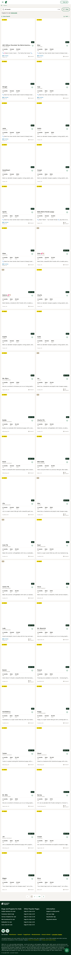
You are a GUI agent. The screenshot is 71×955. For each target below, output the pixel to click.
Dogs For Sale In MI (29, 922)
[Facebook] (3, 931)
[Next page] (43, 896)
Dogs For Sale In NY (29, 914)
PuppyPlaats (26, 934)
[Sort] (66, 16)
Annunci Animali (46, 934)
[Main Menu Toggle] (2, 2)
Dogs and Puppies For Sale (11, 909)
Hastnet (20, 934)
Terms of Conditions (33, 940)
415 (39, 896)
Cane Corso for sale (6, 924)
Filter (65, 9)
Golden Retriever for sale (8, 911)
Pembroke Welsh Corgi (7, 914)
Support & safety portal (52, 911)
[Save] (33, 45)
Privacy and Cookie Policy (48, 940)
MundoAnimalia (36, 934)
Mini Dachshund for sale (8, 919)
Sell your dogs (50, 914)
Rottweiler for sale (6, 922)
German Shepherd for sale (8, 916)
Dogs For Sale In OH (29, 916)
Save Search (5, 16)
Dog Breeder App (51, 916)
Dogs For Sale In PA (29, 911)
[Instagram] (7, 931)
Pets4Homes (12, 934)
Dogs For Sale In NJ (29, 919)
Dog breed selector (51, 919)
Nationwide (14, 13)
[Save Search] (66, 950)
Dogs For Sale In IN (29, 924)
